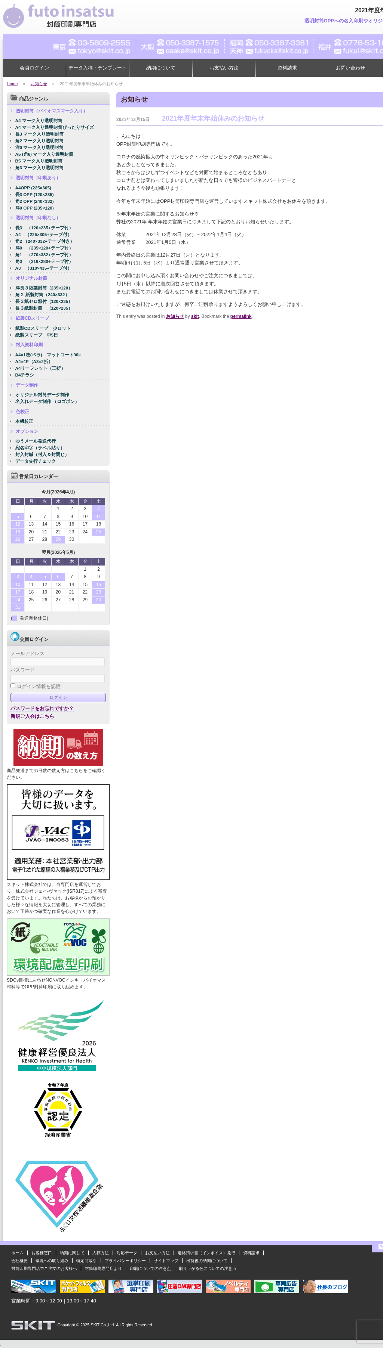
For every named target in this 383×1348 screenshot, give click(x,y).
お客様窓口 (41, 1253)
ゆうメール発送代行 (35, 441)
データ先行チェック (35, 461)
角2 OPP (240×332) (34, 201)
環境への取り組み (52, 1260)
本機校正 (24, 421)
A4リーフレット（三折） (40, 368)
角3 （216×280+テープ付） (44, 261)
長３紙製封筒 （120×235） (44, 308)
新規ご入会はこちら (32, 716)
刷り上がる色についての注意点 (207, 1268)
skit (195, 316)
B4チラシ (24, 374)
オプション (27, 431)
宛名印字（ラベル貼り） (40, 447)
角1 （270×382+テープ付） (44, 254)
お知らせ (175, 316)
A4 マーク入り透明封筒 (38, 120)
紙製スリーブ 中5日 (36, 334)
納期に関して (72, 1253)
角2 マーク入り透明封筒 (39, 140)
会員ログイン (34, 68)
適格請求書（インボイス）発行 (206, 1253)
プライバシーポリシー (125, 1260)
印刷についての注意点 (150, 1268)
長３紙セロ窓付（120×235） (44, 301)
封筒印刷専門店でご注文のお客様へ (44, 1268)
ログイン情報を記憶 (35, 686)
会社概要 (19, 1260)
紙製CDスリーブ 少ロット (43, 328)
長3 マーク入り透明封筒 (39, 133)
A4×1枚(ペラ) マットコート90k (48, 354)
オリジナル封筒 (31, 278)
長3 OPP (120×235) (34, 194)
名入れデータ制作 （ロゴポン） (47, 401)
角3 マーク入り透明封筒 (39, 167)
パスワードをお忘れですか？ (42, 708)
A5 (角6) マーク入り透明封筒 (44, 154)
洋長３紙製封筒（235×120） (44, 287)
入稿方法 (100, 1253)
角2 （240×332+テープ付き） (44, 241)
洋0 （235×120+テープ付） (44, 247)
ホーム (17, 1253)
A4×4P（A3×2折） (34, 361)
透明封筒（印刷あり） (38, 177)
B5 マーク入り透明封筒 (38, 160)
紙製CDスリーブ (32, 318)
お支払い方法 (224, 68)
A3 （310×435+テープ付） (43, 268)
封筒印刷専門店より (103, 1268)
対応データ (127, 1253)
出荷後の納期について (206, 1260)
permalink (241, 316)
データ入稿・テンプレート (97, 68)
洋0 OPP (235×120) (34, 207)
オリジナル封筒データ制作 (42, 394)
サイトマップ (166, 1260)
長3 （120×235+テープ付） (44, 227)
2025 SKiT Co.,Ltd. (97, 1325)
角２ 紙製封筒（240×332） (42, 294)
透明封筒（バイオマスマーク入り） (52, 111)
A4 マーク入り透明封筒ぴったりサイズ (54, 127)
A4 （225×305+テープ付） (43, 234)
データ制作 (27, 385)
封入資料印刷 (29, 344)
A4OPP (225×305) (33, 187)
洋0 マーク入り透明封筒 (39, 147)
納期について (160, 68)
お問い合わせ (350, 68)
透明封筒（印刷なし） (38, 217)
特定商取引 (86, 1260)
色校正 (22, 411)
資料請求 (287, 68)
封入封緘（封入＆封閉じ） (42, 454)
